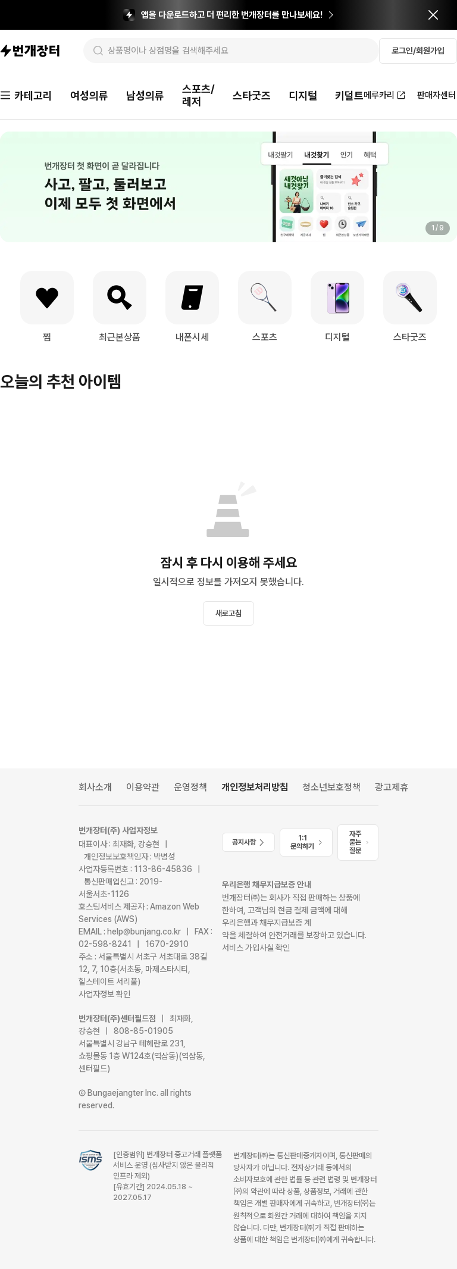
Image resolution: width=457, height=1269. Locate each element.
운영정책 (190, 787)
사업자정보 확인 (104, 994)
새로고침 (228, 613)
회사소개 (95, 787)
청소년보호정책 (331, 787)
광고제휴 (391, 787)
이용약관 (142, 787)
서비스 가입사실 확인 (256, 947)
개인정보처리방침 (254, 787)
